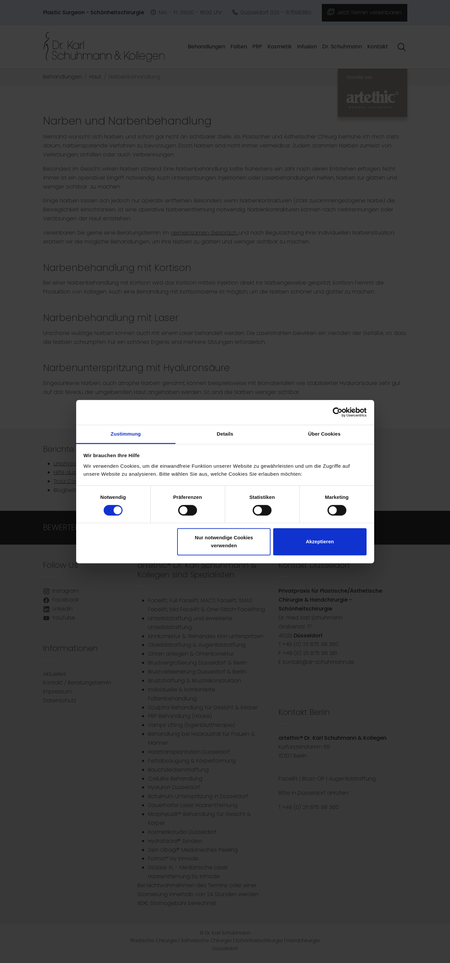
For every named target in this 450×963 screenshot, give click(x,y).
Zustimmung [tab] (126, 434)
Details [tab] (225, 434)
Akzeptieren (320, 542)
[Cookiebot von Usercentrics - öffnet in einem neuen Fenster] (338, 412)
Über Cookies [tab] (324, 434)
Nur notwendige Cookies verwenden (224, 542)
